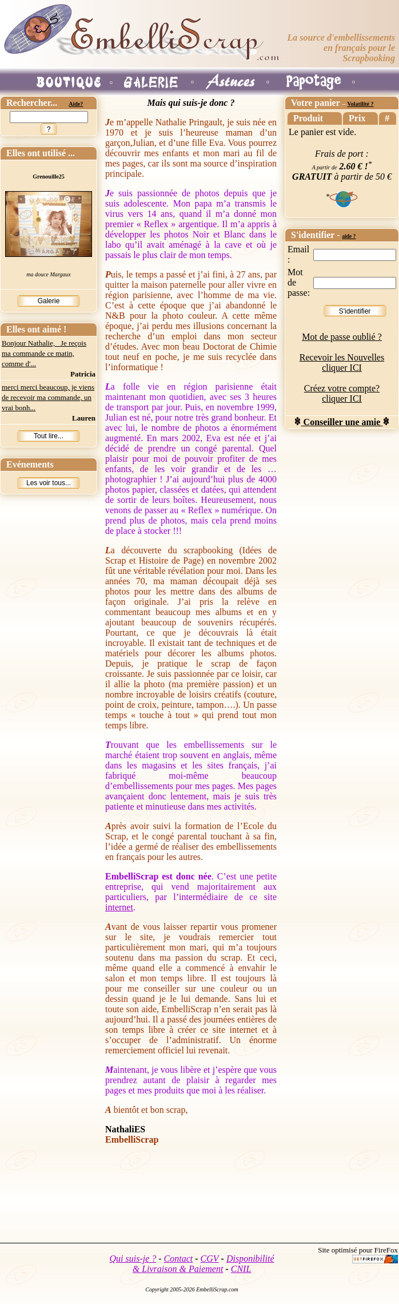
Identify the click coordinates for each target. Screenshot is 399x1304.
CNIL (241, 1269)
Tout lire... (48, 436)
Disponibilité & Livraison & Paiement (203, 1264)
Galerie (49, 301)
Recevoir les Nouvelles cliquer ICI (342, 362)
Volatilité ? (360, 104)
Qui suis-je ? (133, 1258)
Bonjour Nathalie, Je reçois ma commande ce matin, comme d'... (44, 353)
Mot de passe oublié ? (342, 337)
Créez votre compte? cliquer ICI (342, 393)
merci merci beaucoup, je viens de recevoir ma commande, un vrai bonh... (48, 397)
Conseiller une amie (342, 422)
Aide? (76, 104)
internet (119, 907)
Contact (178, 1258)
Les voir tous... (48, 483)
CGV (210, 1258)
